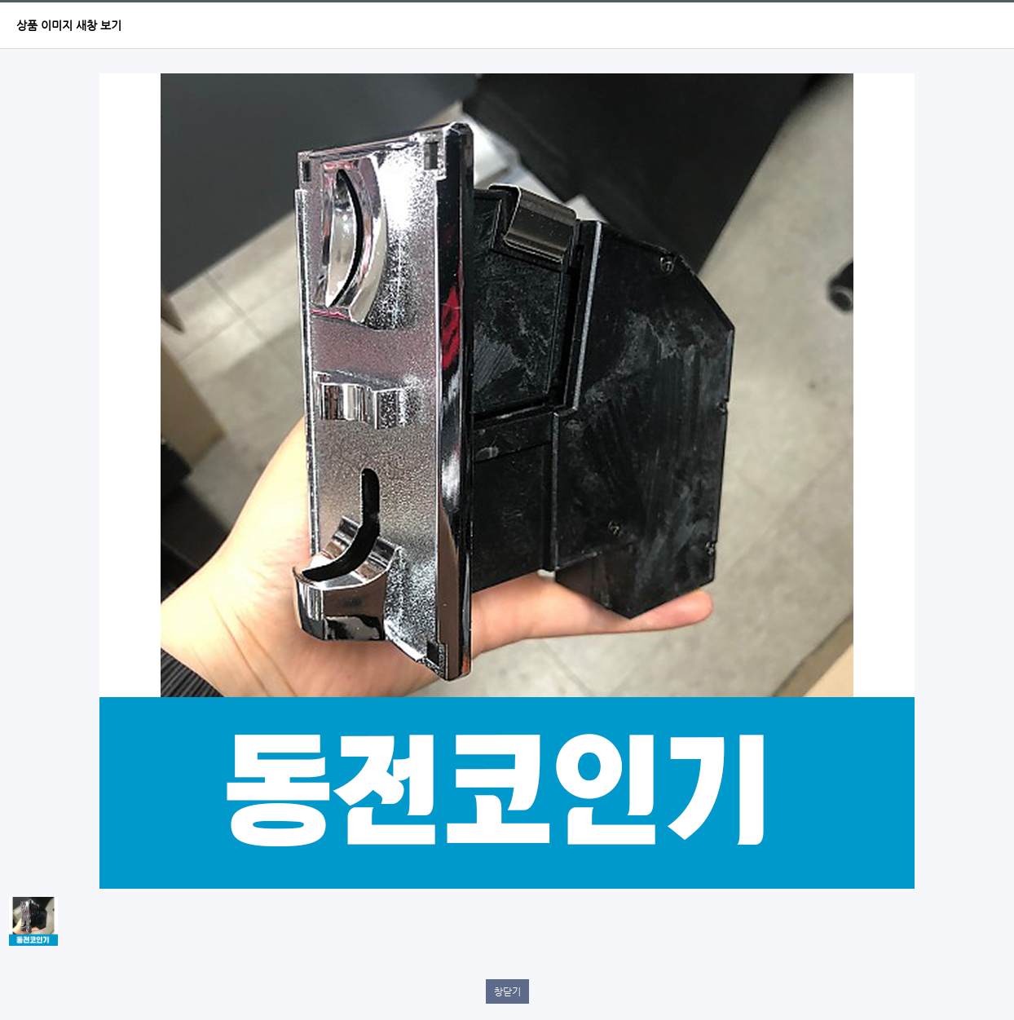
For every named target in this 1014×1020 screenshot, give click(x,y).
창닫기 (507, 991)
